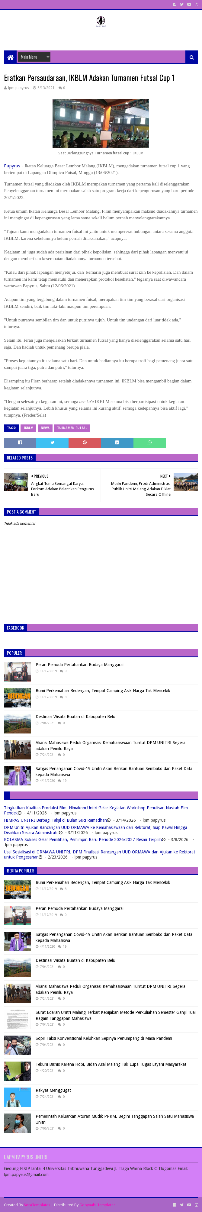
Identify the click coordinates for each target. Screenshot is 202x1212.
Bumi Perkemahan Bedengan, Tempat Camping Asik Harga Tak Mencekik (103, 690)
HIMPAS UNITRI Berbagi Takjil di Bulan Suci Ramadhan (55, 820)
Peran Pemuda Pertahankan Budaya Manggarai (79, 664)
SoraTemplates (37, 1205)
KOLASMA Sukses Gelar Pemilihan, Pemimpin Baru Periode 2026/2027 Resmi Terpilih (83, 839)
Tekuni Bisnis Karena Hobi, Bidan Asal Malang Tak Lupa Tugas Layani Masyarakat (111, 1064)
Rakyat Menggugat (53, 1090)
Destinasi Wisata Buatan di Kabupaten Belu (75, 716)
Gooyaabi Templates (97, 1205)
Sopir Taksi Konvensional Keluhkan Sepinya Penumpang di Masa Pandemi (104, 1038)
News (45, 428)
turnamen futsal (72, 428)
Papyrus (12, 166)
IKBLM (28, 428)
